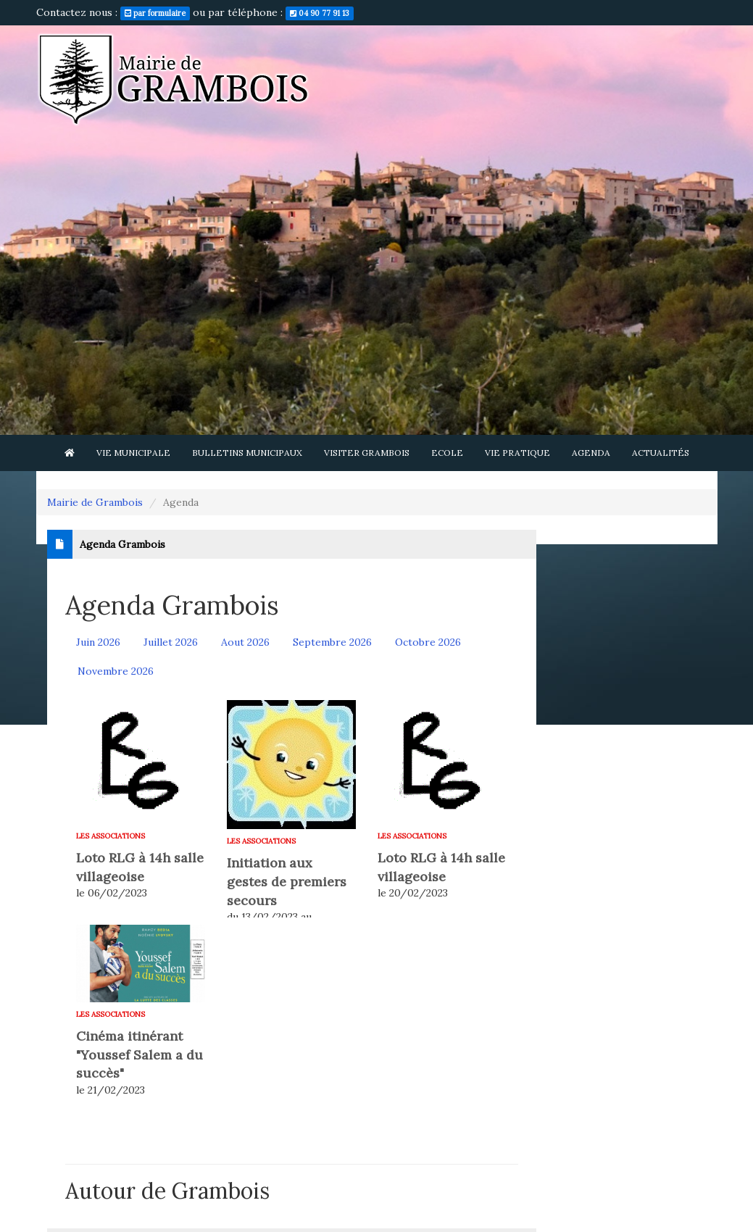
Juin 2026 (98, 642)
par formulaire (155, 13)
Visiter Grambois (366, 452)
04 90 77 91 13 (319, 13)
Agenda (591, 452)
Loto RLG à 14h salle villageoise (140, 867)
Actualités (660, 452)
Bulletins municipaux (247, 452)
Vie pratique (517, 452)
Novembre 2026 (116, 671)
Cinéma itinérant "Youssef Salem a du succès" (139, 1054)
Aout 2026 (245, 642)
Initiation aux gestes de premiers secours (286, 881)
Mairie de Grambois (95, 502)
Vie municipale (133, 452)
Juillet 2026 (170, 642)
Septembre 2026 (332, 642)
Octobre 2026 (428, 642)
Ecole (447, 452)
